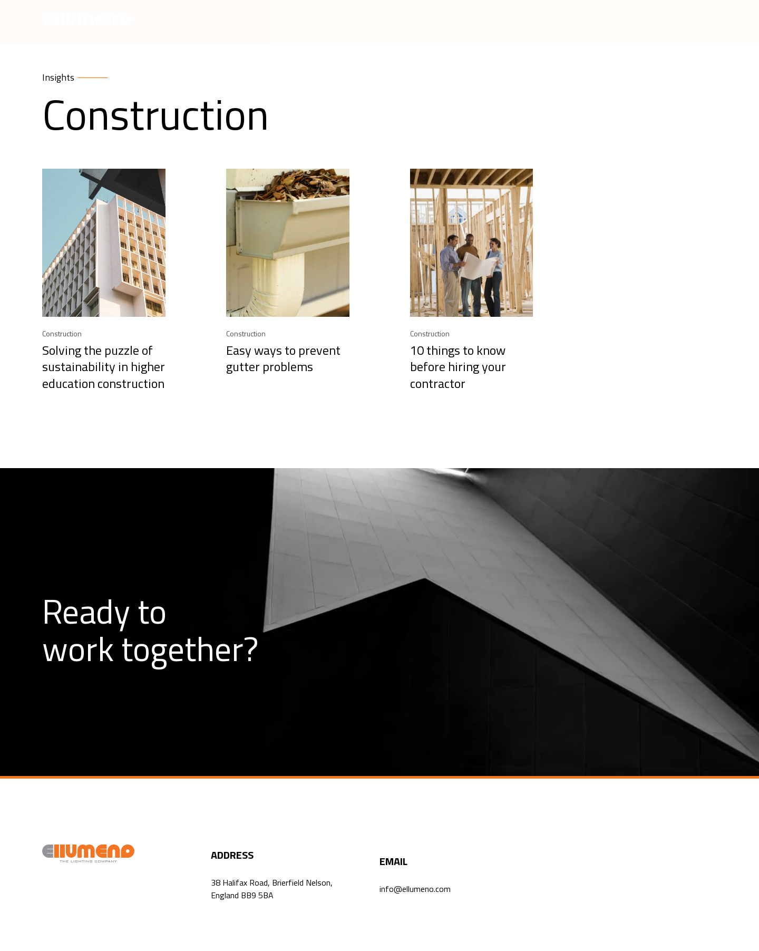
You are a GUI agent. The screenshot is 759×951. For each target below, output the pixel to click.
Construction (62, 333)
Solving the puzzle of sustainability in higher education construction (103, 366)
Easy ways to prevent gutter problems (283, 358)
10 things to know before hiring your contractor (458, 366)
